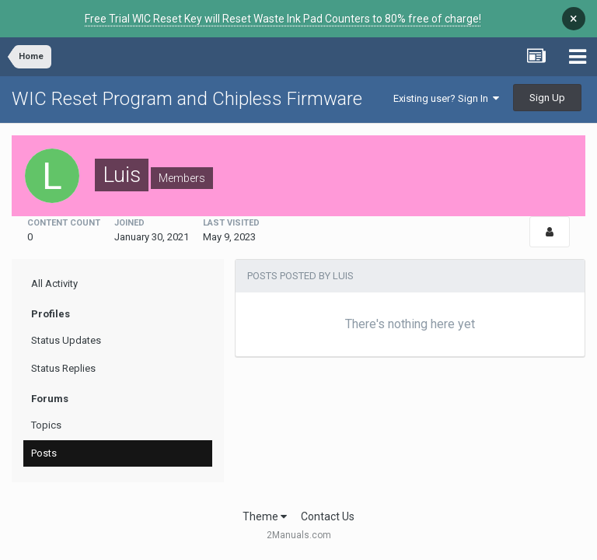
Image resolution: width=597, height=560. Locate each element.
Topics (46, 425)
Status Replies (63, 368)
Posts (44, 453)
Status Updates (66, 340)
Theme (265, 516)
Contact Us (327, 516)
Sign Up (547, 97)
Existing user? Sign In (446, 98)
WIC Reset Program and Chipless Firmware (187, 99)
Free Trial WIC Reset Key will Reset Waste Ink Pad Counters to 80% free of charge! (283, 18)
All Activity (54, 283)
